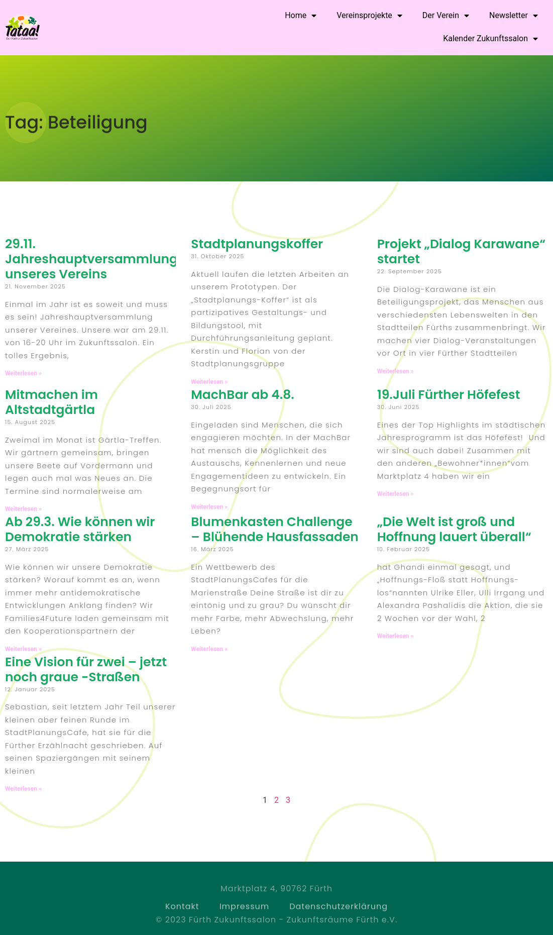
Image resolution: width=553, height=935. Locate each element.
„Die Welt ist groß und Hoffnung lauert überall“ (454, 529)
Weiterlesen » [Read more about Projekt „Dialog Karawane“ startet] (395, 371)
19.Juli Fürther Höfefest (448, 394)
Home (300, 16)
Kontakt (182, 913)
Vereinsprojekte (369, 16)
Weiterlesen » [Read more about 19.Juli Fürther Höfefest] (395, 493)
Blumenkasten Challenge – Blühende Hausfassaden (275, 529)
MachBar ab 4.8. (242, 394)
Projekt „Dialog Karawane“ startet (461, 251)
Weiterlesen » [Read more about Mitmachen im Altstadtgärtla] (23, 508)
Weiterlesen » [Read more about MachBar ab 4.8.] (209, 506)
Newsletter (513, 16)
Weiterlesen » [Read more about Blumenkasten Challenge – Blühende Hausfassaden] (209, 649)
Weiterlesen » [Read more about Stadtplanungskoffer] (209, 381)
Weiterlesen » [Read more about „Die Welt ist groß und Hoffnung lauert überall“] (395, 636)
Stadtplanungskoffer (257, 244)
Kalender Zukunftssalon (490, 39)
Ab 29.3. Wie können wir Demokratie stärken (80, 529)
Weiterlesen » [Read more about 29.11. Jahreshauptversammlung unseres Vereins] (23, 373)
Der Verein (445, 16)
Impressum (244, 913)
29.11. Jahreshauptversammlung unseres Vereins (91, 259)
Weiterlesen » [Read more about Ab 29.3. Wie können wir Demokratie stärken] (23, 649)
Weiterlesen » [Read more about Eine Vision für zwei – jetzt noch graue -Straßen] (23, 788)
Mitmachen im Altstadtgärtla (51, 402)
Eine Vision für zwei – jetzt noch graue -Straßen (86, 669)
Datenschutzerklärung (338, 913)
